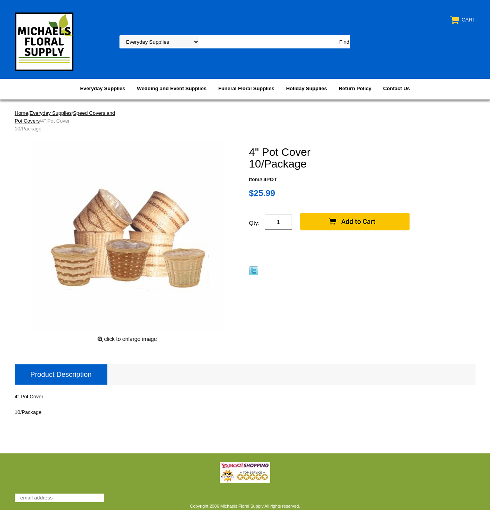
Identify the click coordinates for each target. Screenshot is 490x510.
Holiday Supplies (306, 88)
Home (22, 113)
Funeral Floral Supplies (246, 88)
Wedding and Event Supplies (172, 88)
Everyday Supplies (102, 88)
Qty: (254, 222)
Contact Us (396, 88)
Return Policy (355, 88)
